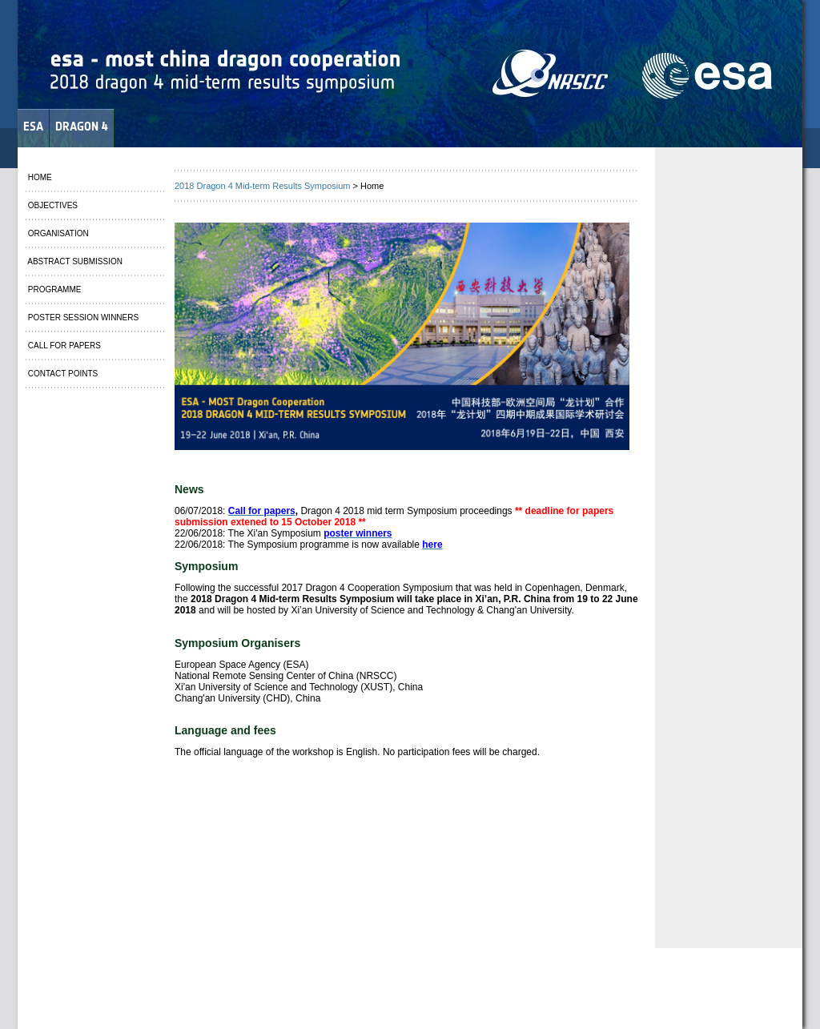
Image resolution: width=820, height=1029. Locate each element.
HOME (39, 177)
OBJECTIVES (52, 205)
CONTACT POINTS (62, 373)
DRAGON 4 (81, 126)
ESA (33, 126)
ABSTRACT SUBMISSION (74, 261)
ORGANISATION (57, 233)
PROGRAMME (53, 289)
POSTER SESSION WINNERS (82, 317)
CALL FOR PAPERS (63, 345)
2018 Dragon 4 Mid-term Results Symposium (262, 186)
